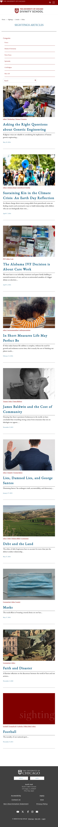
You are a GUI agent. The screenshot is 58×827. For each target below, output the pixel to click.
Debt (9, 538)
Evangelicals (12, 726)
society (18, 602)
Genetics (24, 119)
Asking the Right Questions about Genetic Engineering (25, 126)
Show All (7, 73)
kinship (28, 187)
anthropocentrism (24, 330)
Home (3, 19)
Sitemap (31, 819)
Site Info (37, 819)
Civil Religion (8, 67)
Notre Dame (8, 55)
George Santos (18, 472)
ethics (5, 119)
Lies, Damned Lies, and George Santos (28, 480)
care (12, 259)
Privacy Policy (42, 804)
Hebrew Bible (16, 538)
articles (17, 19)
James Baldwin (17, 401)
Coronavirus (7, 602)
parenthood (21, 187)
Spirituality (7, 61)
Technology (11, 119)
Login (43, 819)
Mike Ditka (27, 726)
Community (25, 538)
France (6, 42)
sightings (10, 19)
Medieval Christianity (10, 49)
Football (9, 731)
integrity (10, 472)
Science (18, 119)
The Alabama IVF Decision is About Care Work (26, 266)
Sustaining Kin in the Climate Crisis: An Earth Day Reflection (28, 195)
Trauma (5, 401)
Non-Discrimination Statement (16, 804)
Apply (21, 778)
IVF (4, 259)
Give (37, 778)
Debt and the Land (18, 544)
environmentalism (13, 330)
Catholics (20, 726)
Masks (8, 607)
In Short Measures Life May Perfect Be (25, 338)
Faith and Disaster (17, 668)
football (5, 726)
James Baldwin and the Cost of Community (27, 409)
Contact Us (16, 800)
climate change (12, 187)
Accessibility (16, 796)
